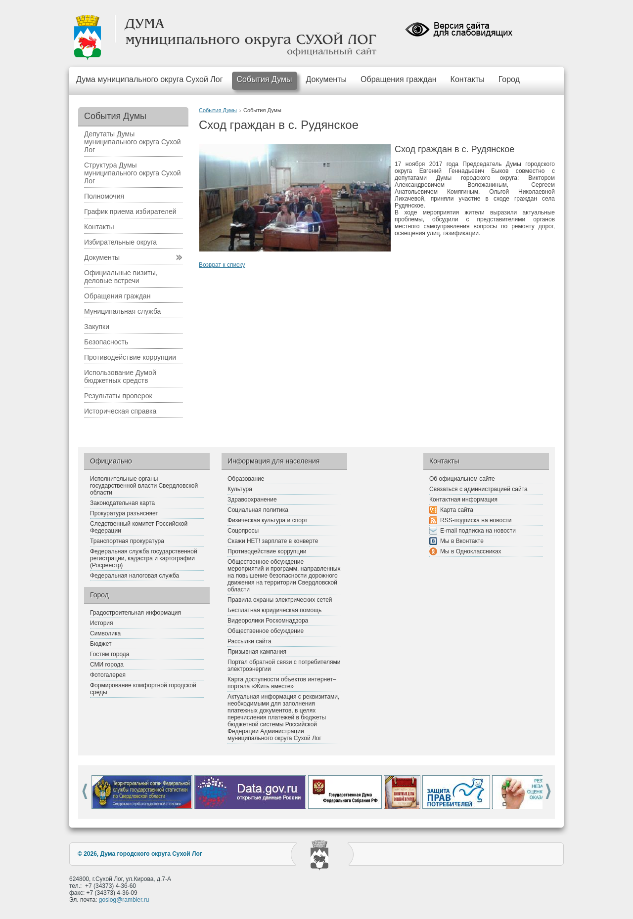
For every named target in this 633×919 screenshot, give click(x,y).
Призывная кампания (256, 651)
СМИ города (107, 664)
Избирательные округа (120, 242)
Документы (326, 79)
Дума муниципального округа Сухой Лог (149, 79)
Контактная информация (463, 499)
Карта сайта (456, 509)
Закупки (96, 327)
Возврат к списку (222, 264)
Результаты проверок (118, 396)
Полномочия (104, 196)
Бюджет (100, 643)
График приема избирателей (130, 211)
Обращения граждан (399, 79)
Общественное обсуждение (265, 630)
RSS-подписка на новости (475, 520)
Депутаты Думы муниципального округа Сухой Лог (132, 142)
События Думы (264, 79)
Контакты (468, 79)
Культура (239, 489)
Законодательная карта (122, 503)
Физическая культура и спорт (267, 520)
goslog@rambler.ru (124, 899)
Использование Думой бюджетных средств (120, 376)
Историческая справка (120, 411)
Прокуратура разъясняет (124, 513)
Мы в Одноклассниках (470, 551)
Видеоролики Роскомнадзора (267, 620)
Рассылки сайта (249, 641)
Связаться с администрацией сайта (478, 489)
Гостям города (110, 654)
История (101, 623)
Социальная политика (257, 509)
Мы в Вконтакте (462, 541)
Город (509, 79)
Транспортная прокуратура (127, 541)
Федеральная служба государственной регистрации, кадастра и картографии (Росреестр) (143, 558)
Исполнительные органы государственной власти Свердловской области (144, 485)
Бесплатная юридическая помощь (274, 610)
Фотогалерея (108, 674)
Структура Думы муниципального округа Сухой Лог (132, 173)
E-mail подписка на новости (478, 530)
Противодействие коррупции (130, 357)
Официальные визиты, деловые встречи (121, 277)
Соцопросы (243, 530)
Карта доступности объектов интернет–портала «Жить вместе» (281, 683)
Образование (245, 478)
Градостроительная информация (135, 612)
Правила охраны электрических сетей (279, 599)
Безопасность (106, 342)
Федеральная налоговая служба (134, 575)
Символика (105, 633)
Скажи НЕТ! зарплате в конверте (272, 541)
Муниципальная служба (122, 311)
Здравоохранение (252, 499)
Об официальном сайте (462, 478)
